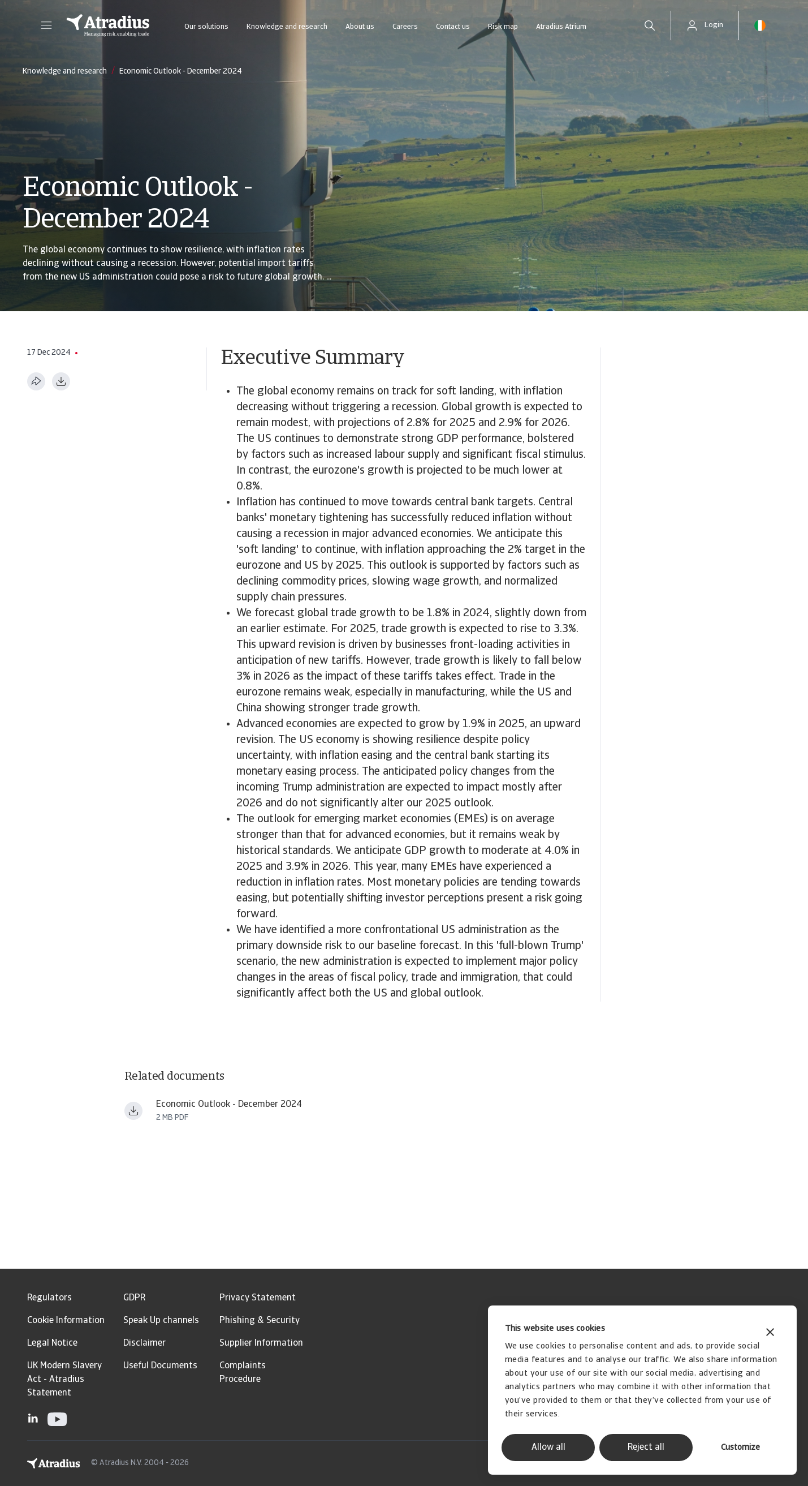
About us (359, 27)
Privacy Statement (257, 1298)
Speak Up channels (161, 1320)
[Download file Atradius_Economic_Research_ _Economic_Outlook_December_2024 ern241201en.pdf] (133, 1111)
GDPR (134, 1298)
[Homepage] (108, 25)
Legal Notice (52, 1343)
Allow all (548, 1447)
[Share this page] (36, 381)
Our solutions (206, 27)
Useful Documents (160, 1366)
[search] (650, 25)
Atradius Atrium (561, 27)
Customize (740, 1448)
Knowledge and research (287, 27)
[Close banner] (770, 1333)
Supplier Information (261, 1343)
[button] (46, 25)
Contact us (453, 27)
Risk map (503, 27)
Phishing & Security (259, 1320)
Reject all (646, 1447)
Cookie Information (66, 1320)
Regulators (49, 1298)
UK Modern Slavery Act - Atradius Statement (64, 1380)
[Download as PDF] (61, 381)
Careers (405, 27)
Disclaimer (144, 1343)
